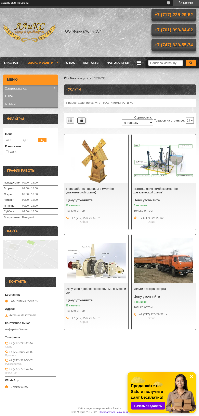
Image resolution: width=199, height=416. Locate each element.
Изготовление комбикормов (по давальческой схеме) (156, 190)
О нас (70, 62)
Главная (11, 62)
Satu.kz (117, 408)
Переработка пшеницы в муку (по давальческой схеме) (90, 190)
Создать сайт (8, 2)
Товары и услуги (39, 62)
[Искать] (191, 63)
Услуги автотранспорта (150, 288)
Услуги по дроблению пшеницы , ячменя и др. (96, 290)
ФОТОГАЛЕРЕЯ (118, 62)
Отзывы (10, 103)
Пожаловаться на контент (113, 412)
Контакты (91, 62)
